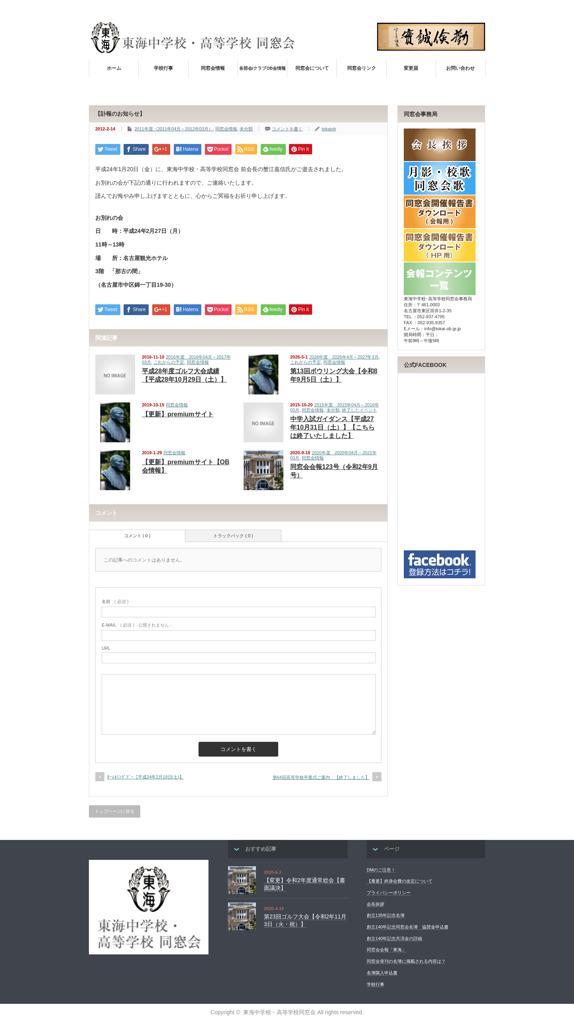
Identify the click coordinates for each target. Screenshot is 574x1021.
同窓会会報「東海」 (386, 949)
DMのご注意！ (381, 869)
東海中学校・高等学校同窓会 (279, 1012)
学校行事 (163, 68)
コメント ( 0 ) (137, 535)
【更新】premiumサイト (178, 414)
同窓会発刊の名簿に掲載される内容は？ (406, 961)
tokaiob (329, 128)
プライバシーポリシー (389, 892)
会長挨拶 (375, 904)
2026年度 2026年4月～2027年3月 (344, 357)
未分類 (246, 128)
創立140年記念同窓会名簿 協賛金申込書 (407, 926)
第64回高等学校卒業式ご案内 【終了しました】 (321, 777)
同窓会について (312, 68)
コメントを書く (287, 128)
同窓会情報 (213, 68)
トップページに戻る (114, 811)
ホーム (114, 68)
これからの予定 (168, 362)
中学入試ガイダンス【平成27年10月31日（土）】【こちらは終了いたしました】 (332, 427)
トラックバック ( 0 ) (233, 535)
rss (470, 8)
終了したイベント (359, 410)
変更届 (411, 68)
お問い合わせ (460, 68)
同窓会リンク (361, 68)
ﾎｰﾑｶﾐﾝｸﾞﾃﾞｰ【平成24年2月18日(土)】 (145, 777)
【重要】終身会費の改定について (399, 881)
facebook (480, 8)
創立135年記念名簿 (386, 915)
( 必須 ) (115, 601)
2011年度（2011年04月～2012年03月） (173, 128)
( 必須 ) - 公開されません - (137, 625)
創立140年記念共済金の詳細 (394, 938)
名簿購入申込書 (382, 972)
